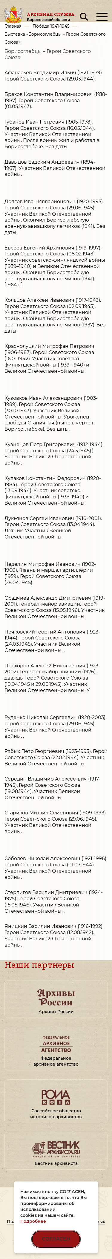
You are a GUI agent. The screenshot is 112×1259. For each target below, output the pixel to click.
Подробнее (33, 1221)
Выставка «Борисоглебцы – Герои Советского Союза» (55, 38)
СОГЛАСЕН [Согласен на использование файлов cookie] (56, 1239)
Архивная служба (51, 17)
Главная (13, 26)
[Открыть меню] (102, 17)
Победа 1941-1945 (51, 26)
